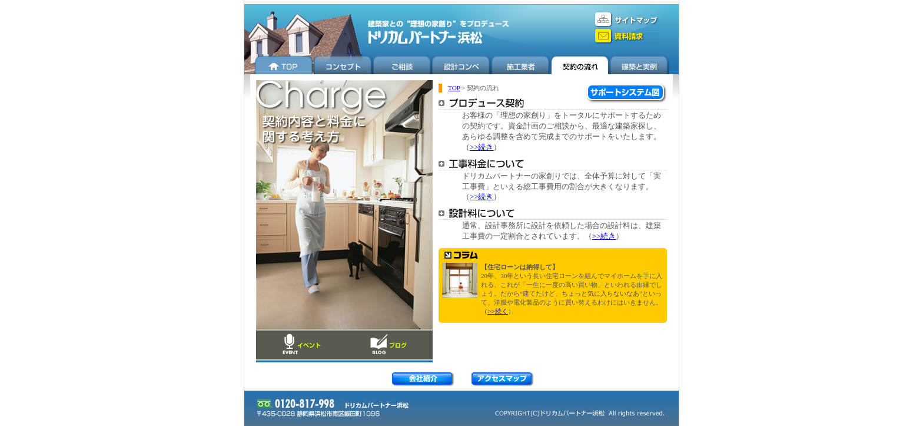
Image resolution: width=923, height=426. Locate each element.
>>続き (481, 147)
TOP (454, 87)
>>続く (497, 311)
